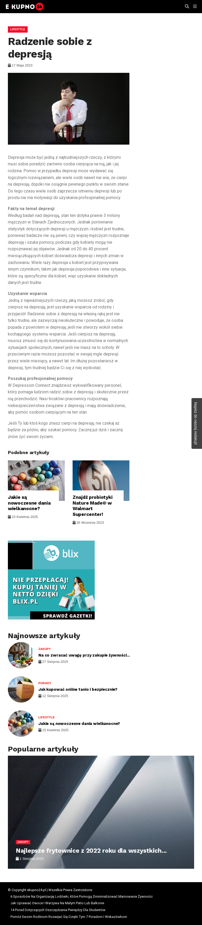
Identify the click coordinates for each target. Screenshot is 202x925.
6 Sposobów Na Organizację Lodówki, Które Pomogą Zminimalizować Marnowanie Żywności (82, 896)
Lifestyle (17, 29)
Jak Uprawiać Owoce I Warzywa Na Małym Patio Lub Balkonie (57, 903)
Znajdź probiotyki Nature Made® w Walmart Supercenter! (92, 505)
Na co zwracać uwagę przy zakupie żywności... (84, 655)
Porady (44, 683)
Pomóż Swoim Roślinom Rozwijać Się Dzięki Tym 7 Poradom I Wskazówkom (69, 917)
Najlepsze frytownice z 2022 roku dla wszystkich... (91, 850)
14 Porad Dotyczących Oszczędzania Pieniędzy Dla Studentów (58, 910)
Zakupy (44, 648)
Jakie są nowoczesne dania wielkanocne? (29, 502)
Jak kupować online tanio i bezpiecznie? (77, 689)
